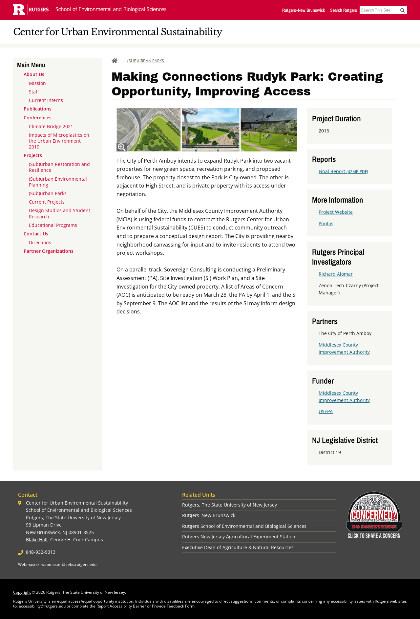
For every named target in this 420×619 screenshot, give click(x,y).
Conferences (38, 117)
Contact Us (36, 233)
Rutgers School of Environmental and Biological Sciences (244, 526)
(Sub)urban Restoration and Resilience (59, 167)
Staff (34, 92)
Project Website (336, 212)
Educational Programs (53, 225)
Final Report (343, 171)
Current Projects (47, 202)
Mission (37, 83)
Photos (326, 223)
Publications (38, 109)
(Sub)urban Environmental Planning (58, 182)
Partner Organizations (49, 251)
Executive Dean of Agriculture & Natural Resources (238, 547)
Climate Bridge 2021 (51, 126)
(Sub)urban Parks (48, 193)
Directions (40, 242)
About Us (34, 74)
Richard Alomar (336, 274)
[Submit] (402, 10)
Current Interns (46, 100)
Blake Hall (37, 539)
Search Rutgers (343, 10)
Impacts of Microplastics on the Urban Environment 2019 (59, 141)
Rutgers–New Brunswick (303, 10)
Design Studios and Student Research (59, 213)
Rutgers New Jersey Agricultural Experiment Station (238, 536)
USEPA (326, 411)
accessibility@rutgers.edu (42, 606)
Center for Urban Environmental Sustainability (117, 32)
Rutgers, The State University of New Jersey (229, 505)
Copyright (22, 592)
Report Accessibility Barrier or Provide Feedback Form (145, 606)
